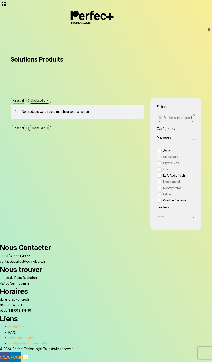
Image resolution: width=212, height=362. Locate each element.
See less (163, 207)
